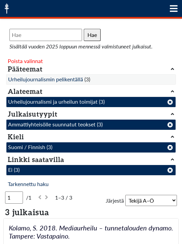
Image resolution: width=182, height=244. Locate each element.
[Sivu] (14, 197)
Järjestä (115, 200)
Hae (92, 35)
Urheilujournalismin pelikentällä (45, 79)
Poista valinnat (25, 61)
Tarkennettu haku (28, 184)
